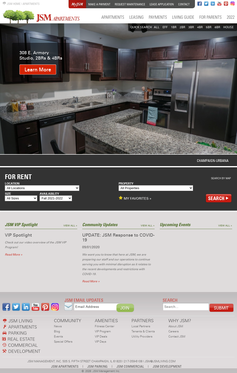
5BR (208, 27)
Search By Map (221, 178)
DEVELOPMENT (21, 351)
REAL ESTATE (18, 339)
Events (58, 336)
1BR (173, 27)
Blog (57, 331)
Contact (184, 4)
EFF (165, 27)
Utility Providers (142, 336)
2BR (182, 27)
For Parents (210, 17)
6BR (217, 27)
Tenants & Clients (143, 331)
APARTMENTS (31, 4)
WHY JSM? (179, 320)
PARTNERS (143, 320)
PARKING (14, 333)
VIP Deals (101, 336)
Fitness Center (104, 326)
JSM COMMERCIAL (130, 366)
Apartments (112, 17)
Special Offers (63, 341)
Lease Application (161, 4)
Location (12, 183)
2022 (231, 17)
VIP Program (103, 331)
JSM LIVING (18, 320)
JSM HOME (11, 4)
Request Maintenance (130, 4)
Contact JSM (176, 336)
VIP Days (100, 341)
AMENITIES (106, 320)
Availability (49, 193)
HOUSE (228, 27)
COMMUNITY (67, 320)
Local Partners (141, 326)
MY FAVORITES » (135, 198)
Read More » (13, 254)
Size (8, 193)
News (58, 326)
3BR (191, 27)
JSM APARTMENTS (65, 366)
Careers (173, 331)
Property (126, 183)
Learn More (38, 69)
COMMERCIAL (20, 345)
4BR (200, 27)
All (156, 27)
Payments (158, 17)
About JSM (175, 326)
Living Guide (183, 17)
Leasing (136, 17)
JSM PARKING (97, 366)
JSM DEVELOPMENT (167, 366)
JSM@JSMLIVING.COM (160, 361)
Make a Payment (99, 4)
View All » (70, 225)
